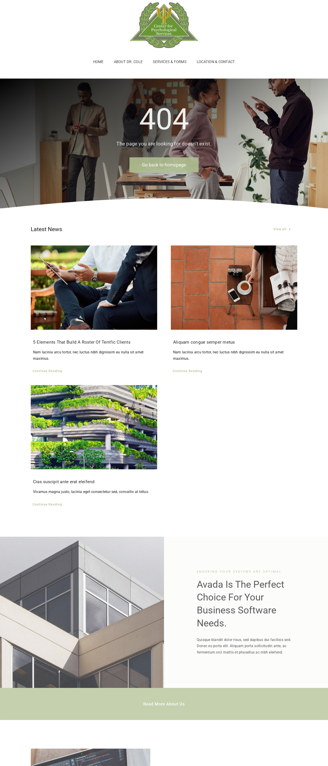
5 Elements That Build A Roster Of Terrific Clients (82, 342)
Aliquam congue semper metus (204, 342)
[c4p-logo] (164, 4)
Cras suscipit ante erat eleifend (64, 481)
